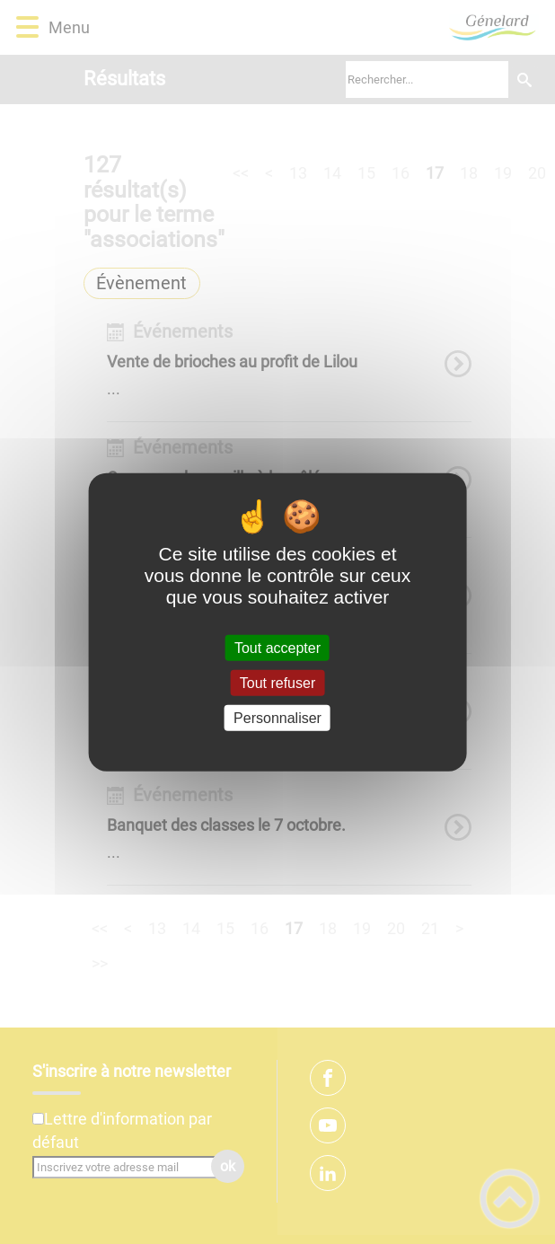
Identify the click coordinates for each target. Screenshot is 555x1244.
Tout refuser (277, 682)
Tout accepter (277, 647)
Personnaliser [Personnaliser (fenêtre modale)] (277, 718)
